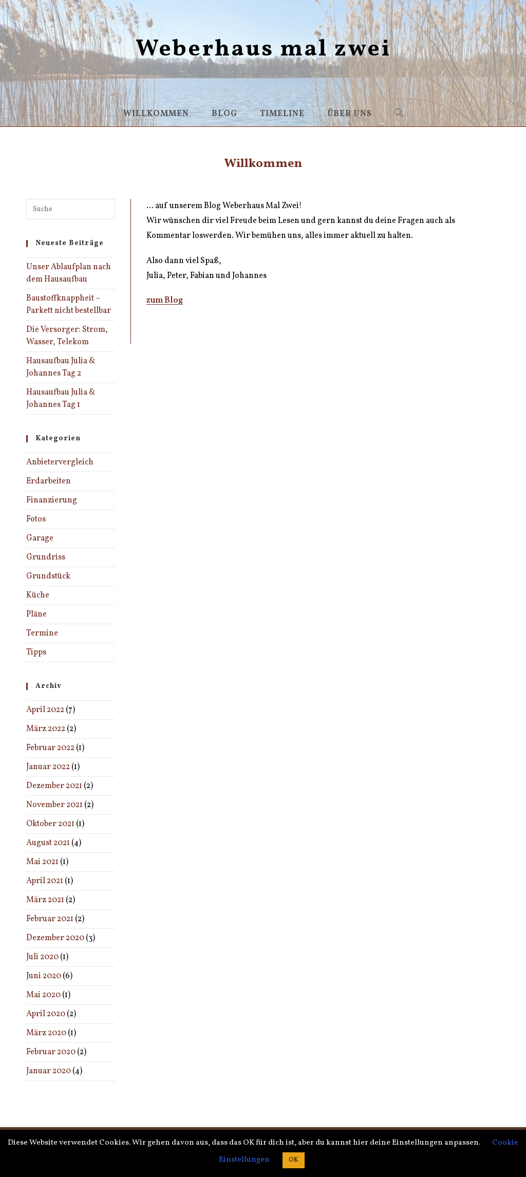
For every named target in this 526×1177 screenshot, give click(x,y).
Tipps (36, 652)
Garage (39, 538)
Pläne (36, 614)
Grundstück (48, 576)
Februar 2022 (50, 748)
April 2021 (44, 881)
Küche (37, 595)
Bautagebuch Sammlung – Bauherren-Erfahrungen (240, 325)
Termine (42, 633)
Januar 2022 (48, 767)
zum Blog (164, 300)
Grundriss (45, 557)
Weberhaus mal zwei (263, 49)
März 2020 (46, 1033)
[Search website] (399, 114)
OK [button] (293, 1160)
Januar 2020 (48, 1071)
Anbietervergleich (59, 462)
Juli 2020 (42, 957)
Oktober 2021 (50, 824)
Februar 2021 (49, 919)
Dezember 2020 (55, 938)
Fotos (36, 519)
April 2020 (45, 1014)
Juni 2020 (43, 976)
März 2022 (45, 729)
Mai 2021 (42, 862)
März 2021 (45, 900)
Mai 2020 (43, 995)
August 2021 (48, 843)
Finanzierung (51, 500)
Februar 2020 (51, 1052)
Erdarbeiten (48, 481)
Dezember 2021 (54, 786)
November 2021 (54, 805)
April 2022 (45, 710)
